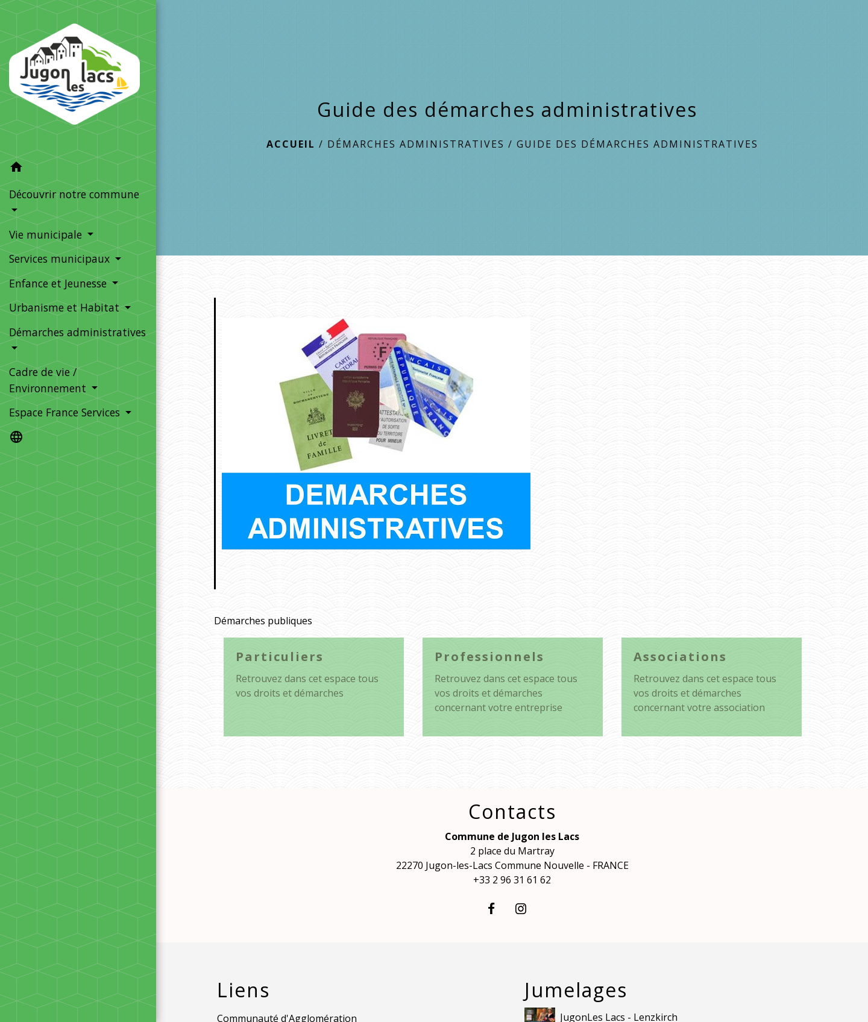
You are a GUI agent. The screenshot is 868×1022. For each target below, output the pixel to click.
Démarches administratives (416, 144)
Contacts (512, 811)
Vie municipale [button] (47, 234)
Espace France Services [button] (66, 412)
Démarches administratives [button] (77, 332)
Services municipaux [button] (61, 258)
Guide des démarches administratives (637, 144)
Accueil (290, 144)
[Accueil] (78, 77)
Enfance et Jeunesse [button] (59, 283)
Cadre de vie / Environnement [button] (49, 380)
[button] (78, 168)
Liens (243, 990)
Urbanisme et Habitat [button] (65, 307)
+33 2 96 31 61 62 (512, 879)
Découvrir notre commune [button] (74, 194)
